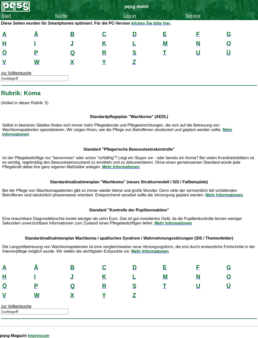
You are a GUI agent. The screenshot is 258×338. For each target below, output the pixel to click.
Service (192, 15)
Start (6, 15)
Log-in (129, 15)
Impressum (38, 335)
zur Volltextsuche (16, 73)
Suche (61, 15)
